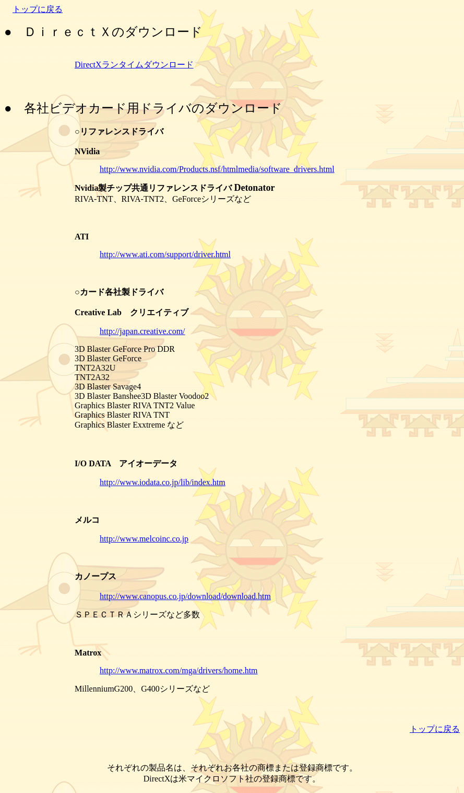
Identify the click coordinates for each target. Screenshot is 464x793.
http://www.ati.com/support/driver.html (165, 254)
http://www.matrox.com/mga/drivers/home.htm (178, 670)
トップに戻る (38, 9)
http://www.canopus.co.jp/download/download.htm (185, 596)
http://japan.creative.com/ (142, 331)
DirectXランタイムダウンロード (134, 64)
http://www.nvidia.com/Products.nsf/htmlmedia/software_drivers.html (217, 169)
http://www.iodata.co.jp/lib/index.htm (162, 482)
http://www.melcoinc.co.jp (144, 538)
